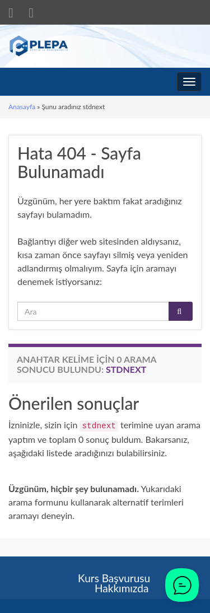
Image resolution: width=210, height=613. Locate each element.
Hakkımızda (121, 588)
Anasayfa (21, 106)
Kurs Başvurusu (114, 578)
